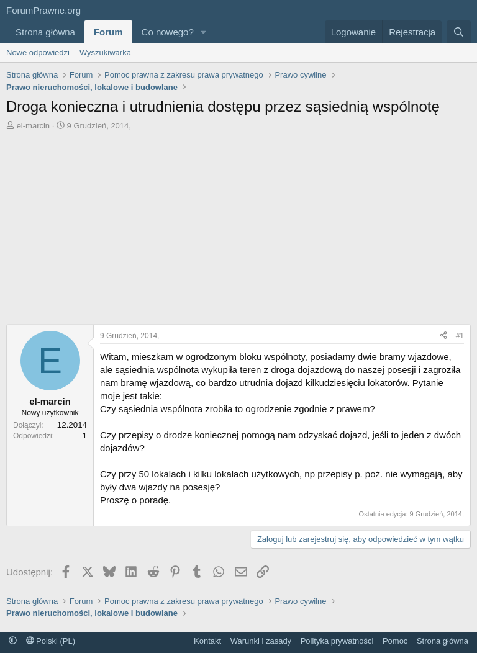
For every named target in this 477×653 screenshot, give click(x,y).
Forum (108, 32)
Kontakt (207, 641)
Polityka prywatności (337, 641)
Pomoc (395, 641)
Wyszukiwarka (105, 52)
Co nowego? (168, 32)
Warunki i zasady (261, 641)
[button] (203, 31)
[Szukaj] (459, 31)
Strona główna (45, 32)
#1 (460, 335)
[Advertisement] (238, 231)
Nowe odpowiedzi (38, 52)
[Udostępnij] (443, 336)
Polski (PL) (50, 641)
